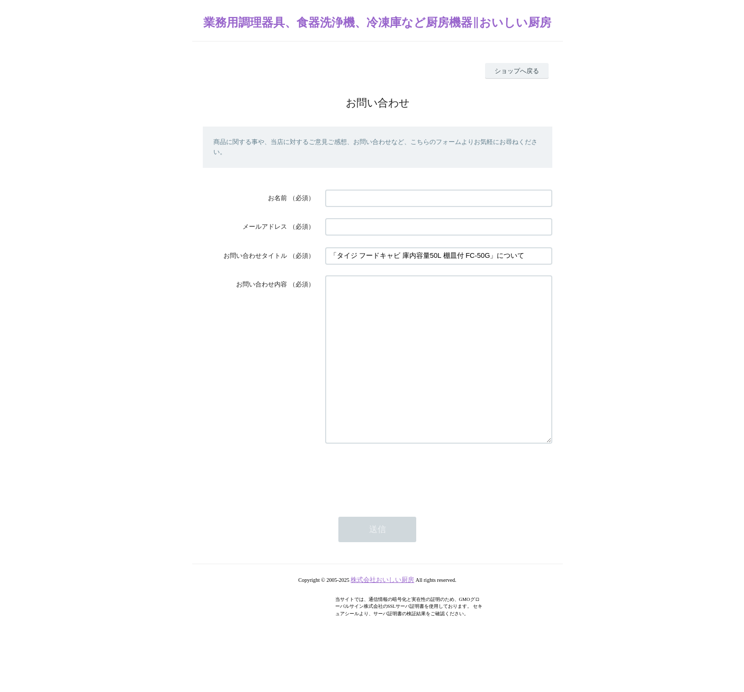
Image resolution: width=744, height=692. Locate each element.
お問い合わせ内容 (261, 284)
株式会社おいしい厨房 (382, 611)
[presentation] (405, 506)
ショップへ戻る (517, 71)
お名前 (277, 198)
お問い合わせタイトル (255, 255)
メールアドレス (265, 226)
